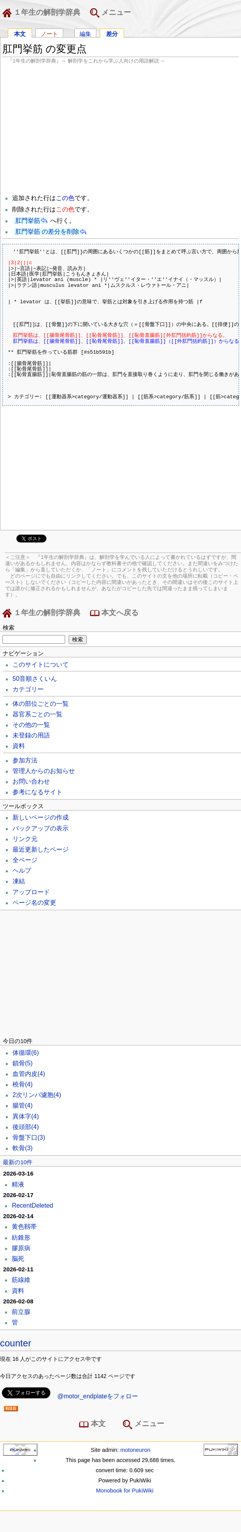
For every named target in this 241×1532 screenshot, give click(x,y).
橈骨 (22, 1084)
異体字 (25, 1116)
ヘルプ (21, 870)
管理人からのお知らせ (43, 771)
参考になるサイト (37, 792)
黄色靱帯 (24, 1226)
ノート (49, 33)
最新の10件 (17, 1162)
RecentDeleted (32, 1205)
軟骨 (22, 1148)
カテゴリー (28, 689)
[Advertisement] (120, 128)
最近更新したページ (40, 849)
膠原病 (21, 1248)
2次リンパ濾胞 (36, 1095)
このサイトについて (40, 664)
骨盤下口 (28, 1137)
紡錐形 (21, 1237)
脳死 (18, 1258)
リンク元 (24, 839)
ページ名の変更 (34, 902)
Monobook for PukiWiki (124, 1490)
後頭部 (25, 1127)
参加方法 (24, 760)
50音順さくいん (34, 678)
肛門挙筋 (27, 220)
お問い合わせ (31, 781)
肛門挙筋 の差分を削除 (47, 231)
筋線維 (21, 1279)
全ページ (24, 860)
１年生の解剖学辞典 (42, 13)
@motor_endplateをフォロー (97, 1396)
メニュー (110, 13)
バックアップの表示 (40, 828)
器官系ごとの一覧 (37, 714)
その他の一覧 (31, 724)
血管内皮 (28, 1073)
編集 (85, 33)
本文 (20, 33)
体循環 (25, 1052)
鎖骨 (22, 1063)
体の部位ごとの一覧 (40, 703)
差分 (112, 33)
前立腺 (21, 1311)
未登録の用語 (31, 735)
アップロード (31, 892)
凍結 (18, 881)
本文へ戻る (114, 613)
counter (15, 1343)
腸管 (22, 1105)
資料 (18, 746)
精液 (18, 1184)
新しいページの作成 (40, 817)
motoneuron (135, 1450)
